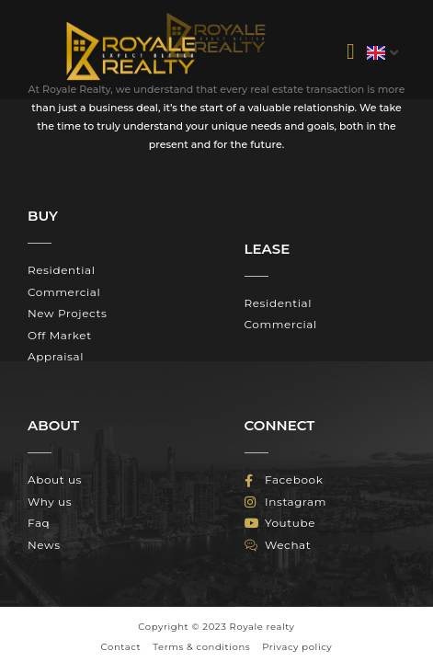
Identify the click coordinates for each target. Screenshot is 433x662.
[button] (350, 51)
